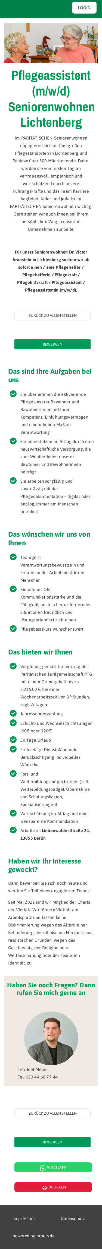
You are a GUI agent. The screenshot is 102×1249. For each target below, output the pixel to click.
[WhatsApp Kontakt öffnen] (51, 1167)
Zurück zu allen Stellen (53, 315)
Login (84, 7)
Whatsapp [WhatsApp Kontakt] (53, 1168)
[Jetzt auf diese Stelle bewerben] (52, 344)
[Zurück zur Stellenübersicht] (52, 315)
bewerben (52, 344)
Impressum (24, 1218)
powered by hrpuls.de (33, 1235)
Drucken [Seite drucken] (53, 1187)
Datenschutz (73, 1218)
